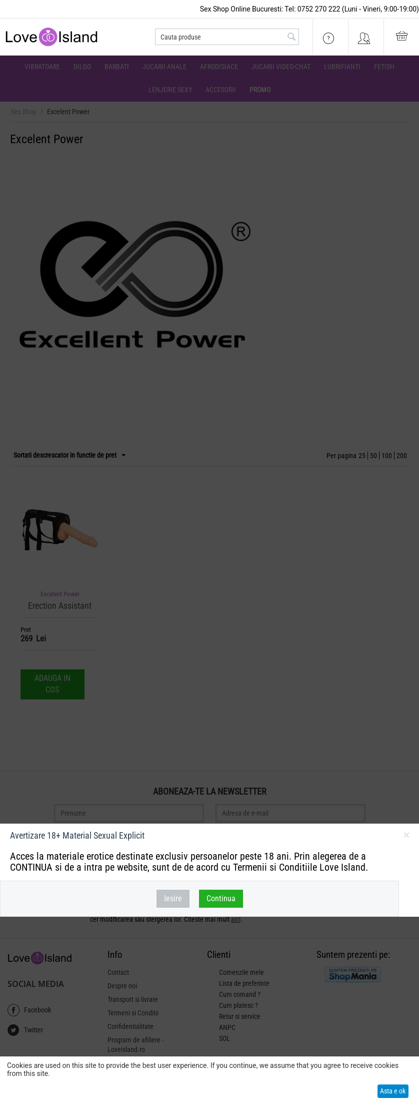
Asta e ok (393, 1091)
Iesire (173, 898)
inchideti (406, 837)
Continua (221, 898)
